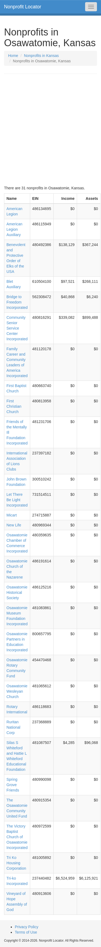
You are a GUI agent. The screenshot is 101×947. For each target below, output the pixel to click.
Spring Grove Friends (12, 784)
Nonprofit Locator (22, 6)
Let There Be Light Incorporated (17, 499)
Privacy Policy (26, 927)
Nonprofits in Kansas (41, 55)
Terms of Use (26, 932)
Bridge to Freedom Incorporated (17, 302)
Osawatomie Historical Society (16, 592)
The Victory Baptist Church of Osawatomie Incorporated (17, 837)
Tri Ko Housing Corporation (16, 862)
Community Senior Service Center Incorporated (17, 328)
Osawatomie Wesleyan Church (16, 691)
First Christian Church (13, 406)
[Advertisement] (50, 129)
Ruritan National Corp (13, 727)
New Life (13, 525)
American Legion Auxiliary (14, 229)
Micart (11, 515)
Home (13, 55)
